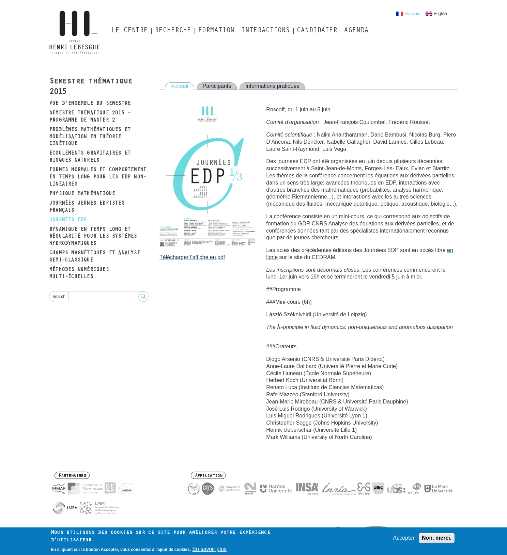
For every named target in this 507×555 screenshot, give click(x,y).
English (440, 13)
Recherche (172, 31)
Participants (217, 86)
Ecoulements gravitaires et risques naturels (89, 157)
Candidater (316, 31)
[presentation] (279, 327)
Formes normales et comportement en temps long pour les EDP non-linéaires (97, 177)
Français (412, 13)
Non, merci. (436, 538)
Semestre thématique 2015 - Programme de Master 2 (89, 117)
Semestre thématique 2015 (90, 87)
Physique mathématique (82, 194)
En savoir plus (209, 549)
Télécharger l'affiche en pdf (192, 257)
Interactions (265, 31)
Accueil (179, 86)
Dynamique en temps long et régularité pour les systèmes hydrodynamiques (93, 237)
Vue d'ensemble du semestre (89, 104)
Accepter (403, 538)
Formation (216, 31)
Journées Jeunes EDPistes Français (86, 207)
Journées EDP (68, 220)
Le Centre (129, 31)
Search (58, 296)
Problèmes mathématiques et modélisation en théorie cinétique (89, 137)
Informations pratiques (272, 86)
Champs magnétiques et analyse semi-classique (94, 257)
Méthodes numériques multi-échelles (79, 273)
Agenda (356, 31)
